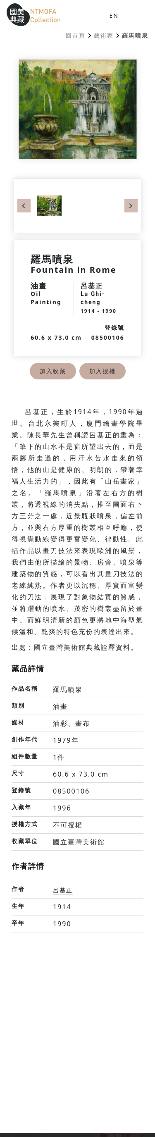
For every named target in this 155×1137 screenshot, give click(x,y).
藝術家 (104, 35)
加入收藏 (53, 371)
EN (114, 15)
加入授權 (102, 371)
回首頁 (76, 35)
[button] (135, 15)
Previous (24, 205)
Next (131, 205)
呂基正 (63, 890)
